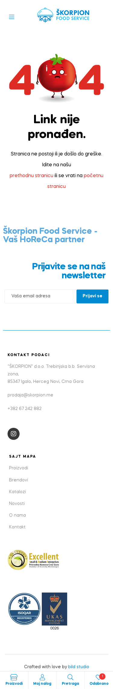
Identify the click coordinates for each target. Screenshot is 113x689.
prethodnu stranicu (31, 176)
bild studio (78, 667)
